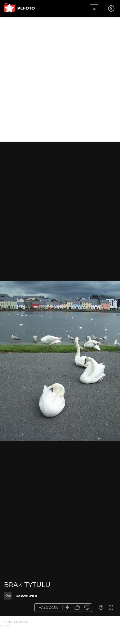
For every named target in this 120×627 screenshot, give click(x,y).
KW (7, 595)
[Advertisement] (60, 79)
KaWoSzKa (26, 595)
